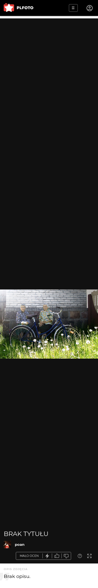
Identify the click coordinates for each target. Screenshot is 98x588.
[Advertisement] (49, 67)
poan (19, 544)
